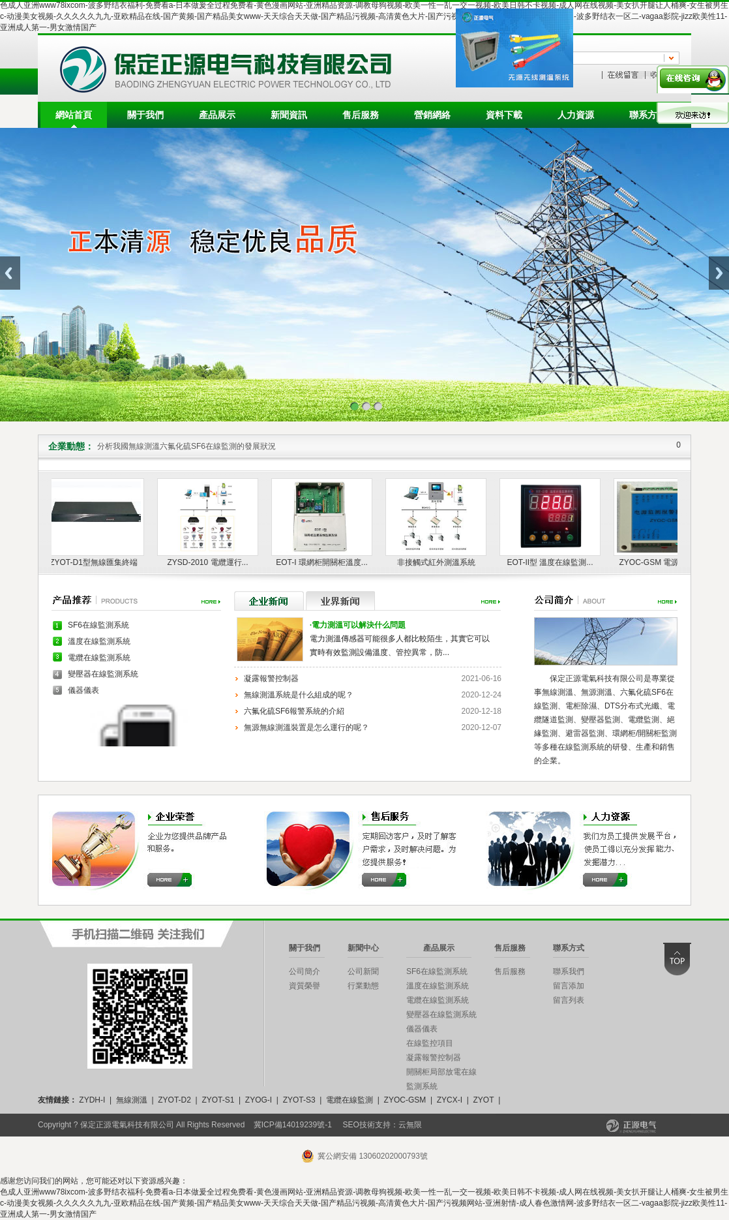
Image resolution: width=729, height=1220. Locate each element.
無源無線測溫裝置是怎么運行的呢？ (306, 727)
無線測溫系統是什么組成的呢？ (298, 694)
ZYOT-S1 (217, 1100)
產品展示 (217, 115)
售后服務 (360, 115)
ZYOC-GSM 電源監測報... (666, 562)
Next (719, 273)
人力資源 (576, 115)
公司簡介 (304, 971)
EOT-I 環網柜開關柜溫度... (324, 562)
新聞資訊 (289, 115)
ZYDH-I (92, 1100)
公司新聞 (363, 971)
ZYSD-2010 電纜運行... (209, 562)
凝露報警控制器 (271, 678)
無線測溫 (131, 1100)
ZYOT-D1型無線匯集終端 (96, 562)
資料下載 (504, 115)
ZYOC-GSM (405, 1100)
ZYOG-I (258, 1100)
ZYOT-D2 (174, 1100)
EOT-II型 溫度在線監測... (552, 562)
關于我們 (145, 115)
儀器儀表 (83, 690)
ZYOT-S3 (299, 1100)
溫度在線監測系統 (99, 641)
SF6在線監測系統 (98, 625)
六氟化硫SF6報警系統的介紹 (294, 711)
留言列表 (568, 1000)
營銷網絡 (432, 115)
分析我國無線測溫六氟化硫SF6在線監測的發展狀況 (186, 446)
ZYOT (483, 1100)
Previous (10, 273)
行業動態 (363, 985)
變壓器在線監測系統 (103, 674)
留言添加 (568, 985)
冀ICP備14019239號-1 (293, 1124)
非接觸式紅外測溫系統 (438, 562)
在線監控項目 (429, 1043)
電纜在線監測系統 (99, 657)
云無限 (410, 1124)
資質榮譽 (304, 985)
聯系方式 (647, 115)
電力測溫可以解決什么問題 (358, 625)
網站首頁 (73, 115)
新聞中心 (363, 948)
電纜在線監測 (349, 1100)
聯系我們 (568, 971)
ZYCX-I (449, 1100)
